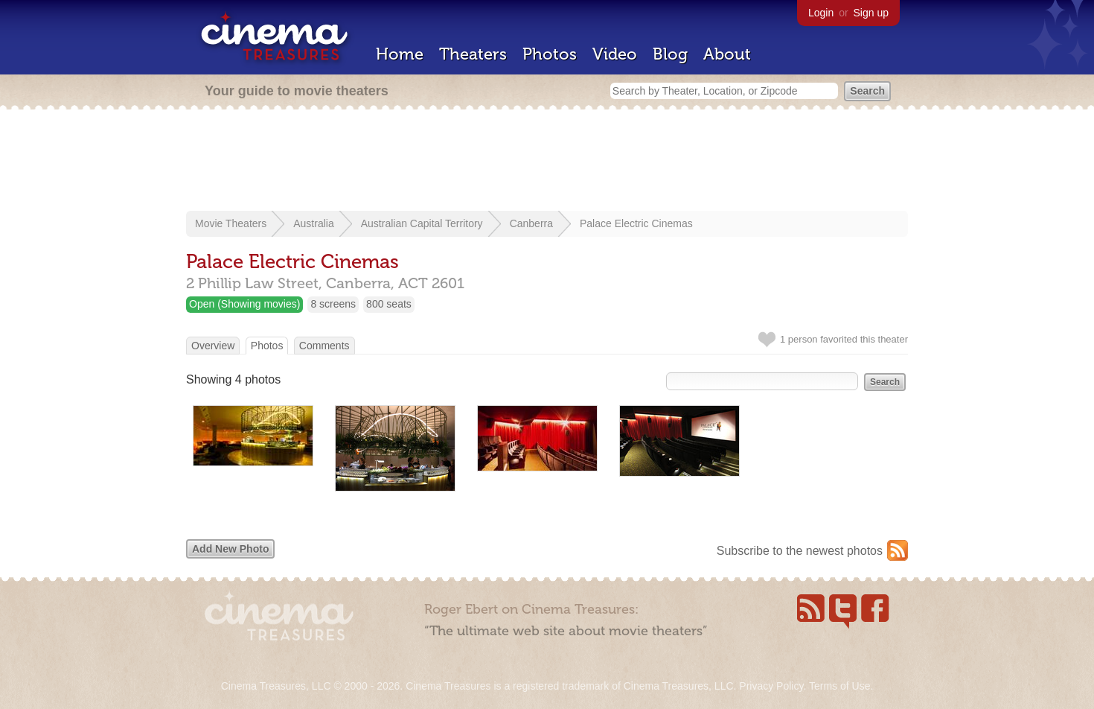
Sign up (871, 13)
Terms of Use (839, 686)
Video (614, 54)
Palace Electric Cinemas (636, 223)
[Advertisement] (547, 161)
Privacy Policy (771, 686)
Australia (313, 223)
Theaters (473, 54)
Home (399, 54)
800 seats (389, 304)
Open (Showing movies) (244, 304)
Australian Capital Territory (422, 223)
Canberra (531, 223)
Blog (670, 54)
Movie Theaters (230, 223)
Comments (324, 346)
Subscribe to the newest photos (800, 550)
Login (821, 13)
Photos (549, 54)
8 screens (333, 304)
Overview (212, 346)
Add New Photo (230, 549)
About (727, 54)
